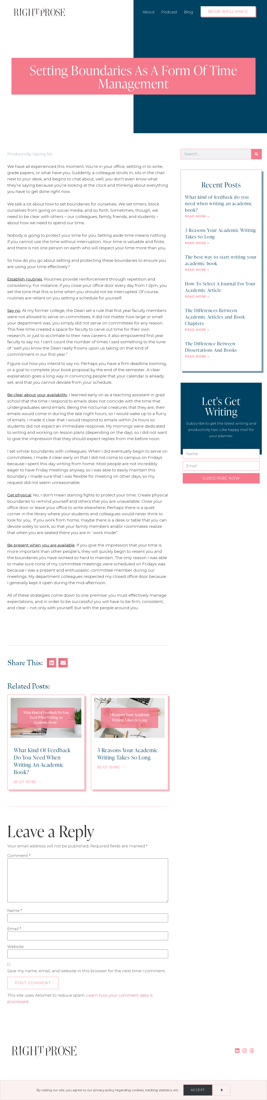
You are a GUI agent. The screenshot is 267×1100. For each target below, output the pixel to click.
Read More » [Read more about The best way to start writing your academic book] (197, 270)
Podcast (169, 12)
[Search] (256, 154)
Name (14, 911)
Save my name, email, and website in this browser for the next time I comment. (86, 971)
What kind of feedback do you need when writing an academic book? (218, 203)
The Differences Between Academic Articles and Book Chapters (215, 317)
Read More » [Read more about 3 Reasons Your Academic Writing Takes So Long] (197, 243)
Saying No (42, 154)
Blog (188, 12)
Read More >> (28, 781)
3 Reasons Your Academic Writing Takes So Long (220, 233)
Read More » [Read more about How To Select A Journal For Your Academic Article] (197, 296)
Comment (18, 856)
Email (14, 929)
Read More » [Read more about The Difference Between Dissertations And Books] (197, 356)
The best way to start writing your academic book (221, 260)
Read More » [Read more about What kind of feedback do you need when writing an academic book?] (197, 216)
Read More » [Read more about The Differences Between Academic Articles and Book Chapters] (197, 330)
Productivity (19, 154)
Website (15, 947)
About (148, 12)
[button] (51, 662)
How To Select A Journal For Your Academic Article (220, 286)
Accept (198, 1090)
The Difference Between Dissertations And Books (211, 346)
